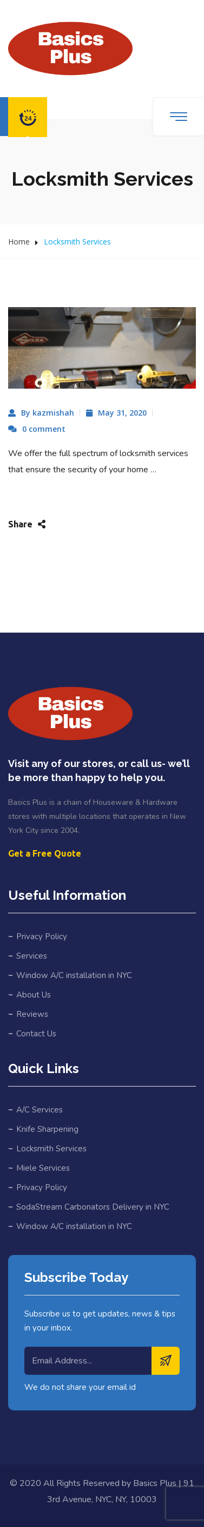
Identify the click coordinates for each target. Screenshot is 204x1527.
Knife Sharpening (47, 1129)
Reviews (32, 1014)
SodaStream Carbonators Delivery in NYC (92, 1207)
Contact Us (36, 1033)
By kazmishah (47, 413)
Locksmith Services (51, 1148)
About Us (33, 994)
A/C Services (39, 1109)
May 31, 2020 (122, 413)
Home (19, 241)
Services (31, 956)
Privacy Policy (41, 936)
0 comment (43, 429)
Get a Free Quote (44, 853)
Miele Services (43, 1168)
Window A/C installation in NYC (74, 975)
